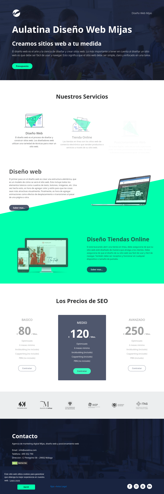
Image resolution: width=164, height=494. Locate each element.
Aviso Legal (61, 486)
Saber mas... (11, 207)
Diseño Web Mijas (142, 13)
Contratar (82, 379)
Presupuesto (22, 66)
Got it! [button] (26, 487)
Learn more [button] (15, 480)
